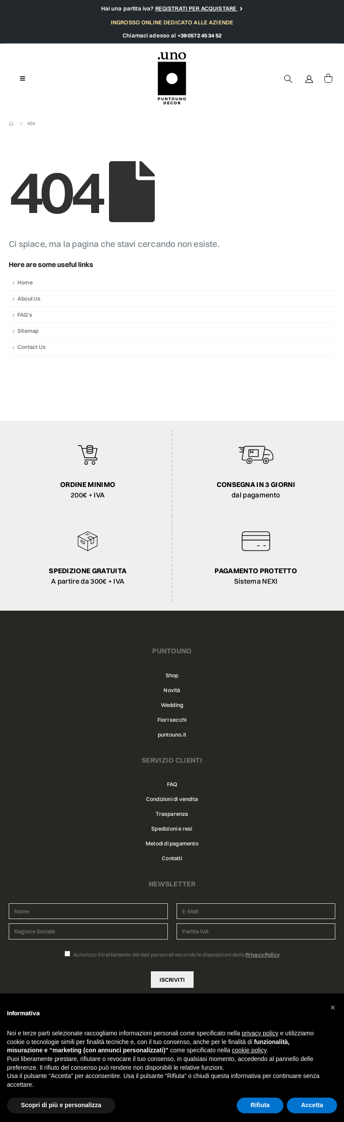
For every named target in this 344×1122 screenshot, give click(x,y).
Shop (172, 675)
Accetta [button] (312, 1105)
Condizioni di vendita (172, 799)
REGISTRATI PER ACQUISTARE (196, 8)
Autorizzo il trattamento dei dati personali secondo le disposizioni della (172, 954)
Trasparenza (172, 814)
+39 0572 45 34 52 (199, 35)
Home (25, 282)
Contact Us (31, 347)
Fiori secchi (172, 719)
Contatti (172, 858)
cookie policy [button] (249, 1050)
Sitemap (27, 331)
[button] (333, 1007)
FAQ (172, 784)
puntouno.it (172, 734)
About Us (29, 298)
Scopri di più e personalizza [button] (61, 1105)
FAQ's (24, 314)
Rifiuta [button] (260, 1105)
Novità (171, 690)
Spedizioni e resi (171, 828)
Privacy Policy (262, 954)
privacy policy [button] (260, 1033)
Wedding (172, 705)
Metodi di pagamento (172, 843)
